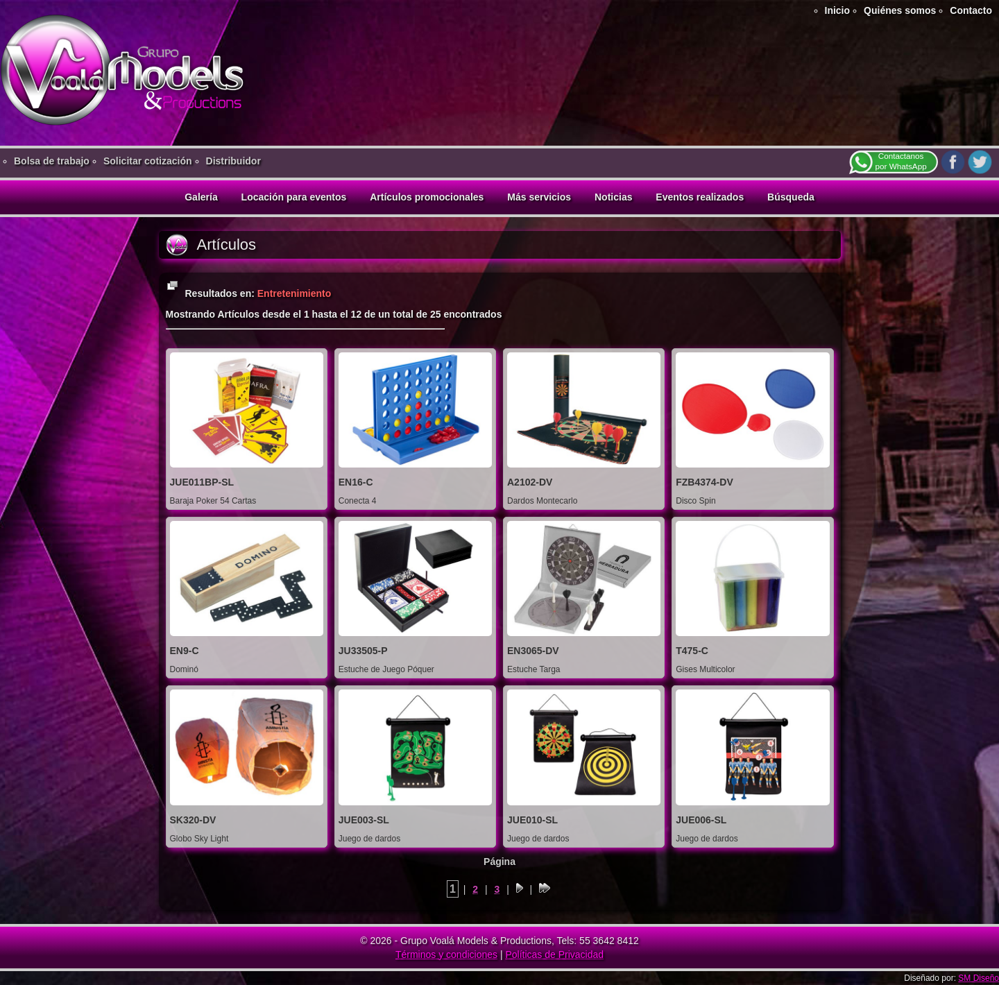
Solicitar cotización (147, 160)
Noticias (613, 197)
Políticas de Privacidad (554, 954)
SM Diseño (978, 978)
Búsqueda (790, 197)
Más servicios (539, 197)
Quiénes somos (900, 10)
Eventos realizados (700, 197)
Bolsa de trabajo (51, 160)
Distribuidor (233, 160)
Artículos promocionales (427, 197)
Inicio (838, 10)
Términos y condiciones (446, 954)
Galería (201, 197)
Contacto (971, 10)
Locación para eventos (294, 197)
